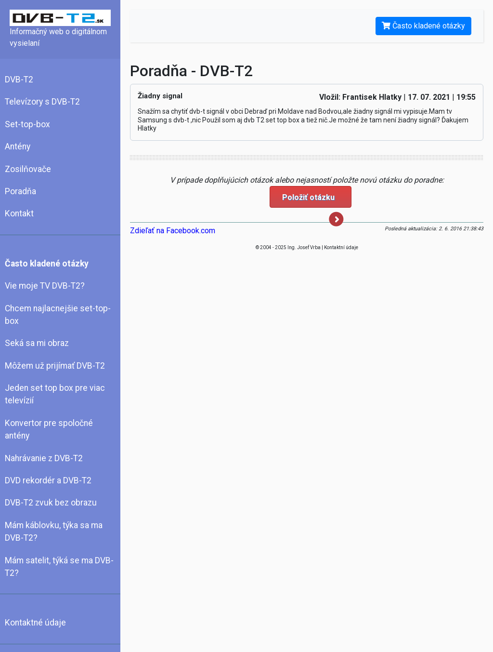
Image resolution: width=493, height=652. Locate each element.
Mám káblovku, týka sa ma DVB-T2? (54, 531)
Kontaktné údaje (35, 622)
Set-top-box (27, 124)
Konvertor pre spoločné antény (49, 429)
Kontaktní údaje (341, 247)
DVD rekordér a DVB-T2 (48, 480)
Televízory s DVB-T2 (42, 101)
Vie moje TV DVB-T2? (45, 286)
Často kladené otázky (47, 263)
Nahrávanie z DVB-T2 (44, 458)
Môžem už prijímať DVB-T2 (55, 366)
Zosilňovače (28, 169)
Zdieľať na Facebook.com (172, 230)
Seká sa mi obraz (37, 343)
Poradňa (20, 191)
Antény (17, 146)
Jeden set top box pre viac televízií (55, 394)
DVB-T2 (19, 79)
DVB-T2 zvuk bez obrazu (51, 502)
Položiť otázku (313, 200)
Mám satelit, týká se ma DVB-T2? (59, 567)
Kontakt (19, 213)
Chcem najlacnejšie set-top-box (58, 315)
